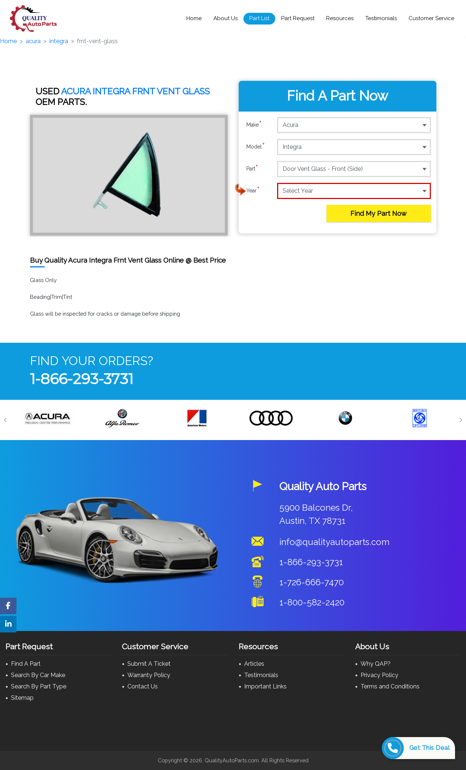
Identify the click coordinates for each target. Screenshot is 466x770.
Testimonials (381, 18)
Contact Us (142, 686)
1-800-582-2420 (311, 602)
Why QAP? (376, 663)
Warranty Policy (148, 675)
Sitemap (22, 697)
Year (253, 190)
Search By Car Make (38, 675)
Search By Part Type (38, 686)
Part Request (297, 18)
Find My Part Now (378, 213)
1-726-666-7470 (311, 582)
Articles (254, 663)
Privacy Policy (379, 675)
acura (33, 41)
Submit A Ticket (149, 663)
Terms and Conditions (390, 686)
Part (252, 168)
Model (255, 146)
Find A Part (26, 663)
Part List (259, 18)
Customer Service (431, 18)
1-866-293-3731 (81, 379)
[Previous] (5, 420)
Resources (340, 18)
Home (194, 18)
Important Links (265, 686)
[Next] (460, 420)
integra (58, 41)
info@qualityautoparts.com (334, 542)
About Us (225, 18)
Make (254, 124)
